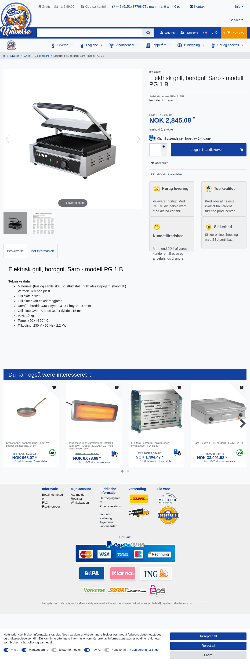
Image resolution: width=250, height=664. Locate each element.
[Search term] (89, 32)
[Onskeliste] (215, 33)
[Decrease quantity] (164, 153)
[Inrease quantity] (164, 146)
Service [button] (235, 20)
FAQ (45, 502)
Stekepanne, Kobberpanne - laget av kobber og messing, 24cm (27, 444)
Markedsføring (38, 649)
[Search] (148, 32)
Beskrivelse (15, 251)
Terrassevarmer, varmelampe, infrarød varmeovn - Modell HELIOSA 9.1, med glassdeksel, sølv (91, 445)
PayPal (96, 649)
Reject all (208, 645)
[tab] (15, 251)
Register (76, 498)
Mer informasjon (42, 251)
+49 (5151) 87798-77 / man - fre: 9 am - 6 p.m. (147, 6)
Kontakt (197, 6)
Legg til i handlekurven (217, 150)
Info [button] (237, 6)
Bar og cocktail (228, 45)
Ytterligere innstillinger (144, 649)
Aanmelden (78, 494)
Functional (119, 649)
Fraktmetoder (51, 506)
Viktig (14, 649)
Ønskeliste (159, 163)
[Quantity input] (155, 149)
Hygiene (92, 45)
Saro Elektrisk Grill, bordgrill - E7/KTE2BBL (219, 442)
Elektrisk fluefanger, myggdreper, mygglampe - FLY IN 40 (150, 444)
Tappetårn (159, 45)
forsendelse (174, 174)
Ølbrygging (192, 45)
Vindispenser (125, 45)
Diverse (63, 45)
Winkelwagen (80, 502)
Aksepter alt (208, 636)
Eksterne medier (70, 649)
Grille (26, 55)
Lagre (208, 655)
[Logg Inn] (167, 33)
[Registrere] (189, 33)
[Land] (205, 33)
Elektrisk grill (42, 55)
